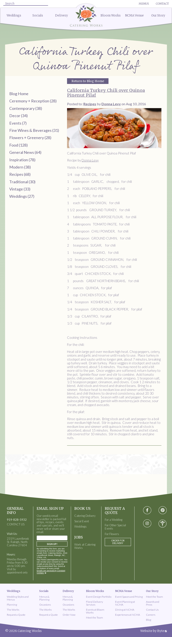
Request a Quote (16, 614)
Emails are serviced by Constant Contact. (51, 572)
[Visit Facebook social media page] (147, 510)
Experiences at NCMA (127, 614)
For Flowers (112, 534)
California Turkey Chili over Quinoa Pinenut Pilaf (106, 93)
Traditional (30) (22, 181)
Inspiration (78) (22, 159)
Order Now (69, 614)
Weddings (14, 15)
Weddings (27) (21, 196)
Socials (37, 15)
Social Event (81, 521)
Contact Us (152, 609)
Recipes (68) (20, 174)
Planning (12, 604)
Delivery (61, 15)
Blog (148, 619)
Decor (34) (18, 115)
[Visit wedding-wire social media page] (162, 524)
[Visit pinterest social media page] (162, 510)
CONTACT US (15, 524)
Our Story (158, 15)
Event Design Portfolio (98, 596)
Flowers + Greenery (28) (30, 137)
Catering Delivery (84, 515)
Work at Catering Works (84, 546)
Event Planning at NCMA (125, 603)
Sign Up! (52, 544)
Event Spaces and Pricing (129, 596)
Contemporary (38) (25, 108)
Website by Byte (152, 631)
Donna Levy (90, 160)
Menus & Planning (44, 598)
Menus (144, 3)
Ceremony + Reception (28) (33, 100)
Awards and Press (152, 603)
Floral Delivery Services (94, 603)
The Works (13, 609)
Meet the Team (94, 617)
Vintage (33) (19, 189)
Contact (162, 3)
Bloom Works (111, 15)
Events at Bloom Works (95, 611)
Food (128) (18, 145)
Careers (150, 614)
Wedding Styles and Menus (18, 598)
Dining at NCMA (124, 609)
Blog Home (18, 93)
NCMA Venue (134, 15)
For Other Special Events (115, 527)
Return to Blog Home (87, 81)
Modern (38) (20, 167)
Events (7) (18, 123)
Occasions (45, 604)
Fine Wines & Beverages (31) (34, 130)
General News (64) (25, 152)
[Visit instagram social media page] (147, 524)
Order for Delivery (118, 542)
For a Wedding (113, 519)
